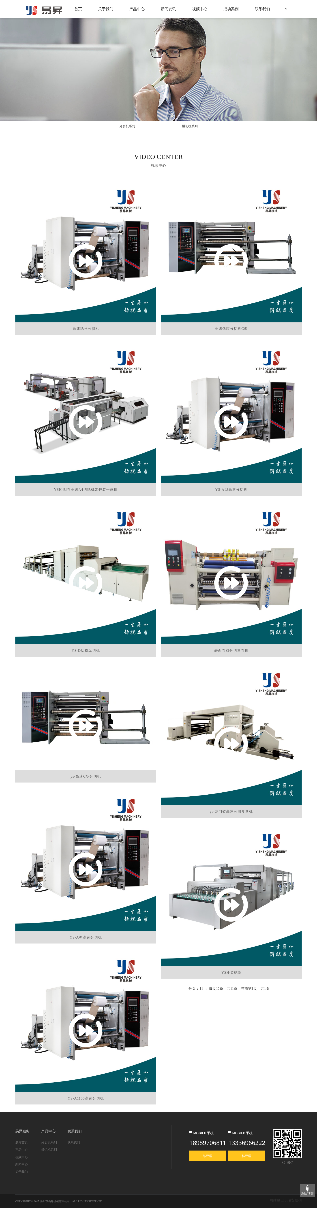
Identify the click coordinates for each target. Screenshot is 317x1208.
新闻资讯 (168, 9)
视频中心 (199, 9)
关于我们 (105, 9)
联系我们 (262, 9)
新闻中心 (21, 1164)
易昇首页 (21, 1142)
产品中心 (137, 9)
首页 (78, 9)
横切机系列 (190, 126)
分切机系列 (127, 126)
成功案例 (231, 9)
